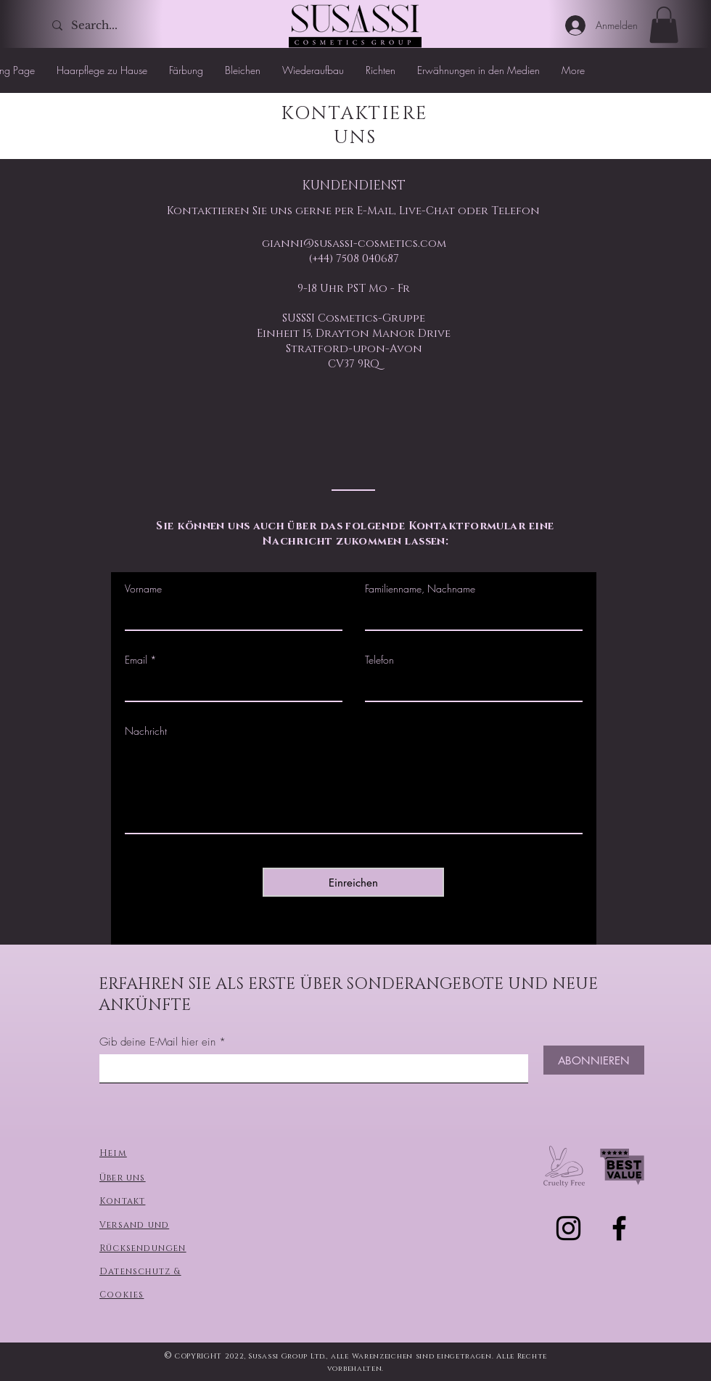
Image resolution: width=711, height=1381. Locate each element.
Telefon (379, 660)
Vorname (143, 589)
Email (136, 660)
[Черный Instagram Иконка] (568, 1228)
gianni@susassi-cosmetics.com (354, 243)
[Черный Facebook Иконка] (619, 1228)
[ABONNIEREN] (593, 1060)
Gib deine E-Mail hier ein (157, 1042)
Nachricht (146, 731)
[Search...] (101, 25)
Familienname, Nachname (420, 589)
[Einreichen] (353, 882)
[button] (664, 25)
